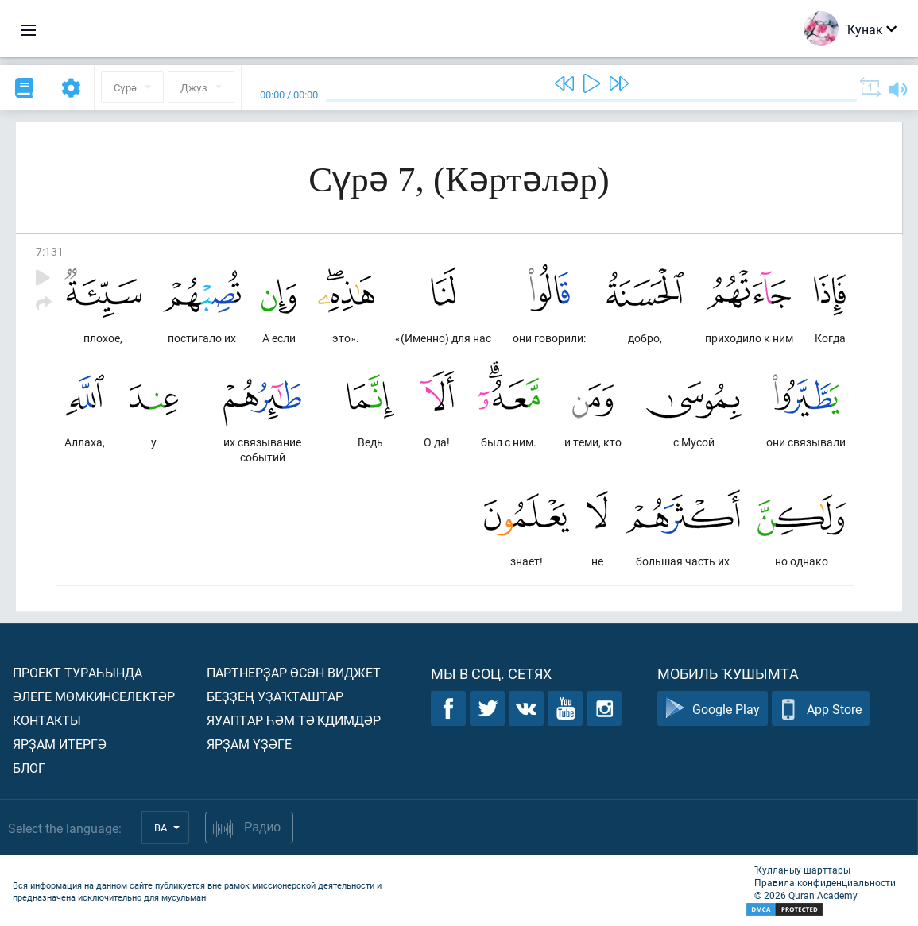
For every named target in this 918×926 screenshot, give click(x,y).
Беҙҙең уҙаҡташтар (275, 696)
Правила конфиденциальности (825, 882)
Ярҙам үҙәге (249, 743)
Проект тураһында (77, 672)
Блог (29, 767)
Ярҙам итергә (60, 743)
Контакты (47, 720)
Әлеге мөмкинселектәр (94, 696)
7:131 (50, 251)
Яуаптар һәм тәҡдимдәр (294, 720)
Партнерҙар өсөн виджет (294, 672)
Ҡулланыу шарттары (802, 869)
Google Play (712, 708)
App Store (821, 708)
